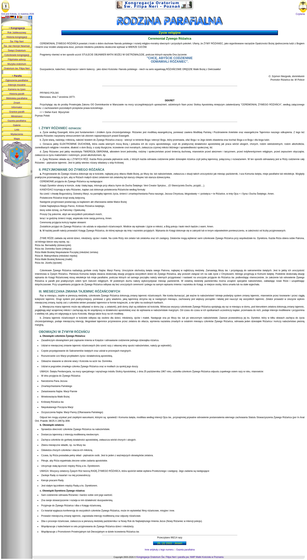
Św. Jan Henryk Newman (17, 46)
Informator (17, 107)
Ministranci (16, 116)
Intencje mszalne (17, 85)
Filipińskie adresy (17, 59)
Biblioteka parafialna (16, 98)
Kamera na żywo (16, 89)
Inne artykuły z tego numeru (159, 549)
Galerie (17, 125)
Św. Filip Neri (17, 41)
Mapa (17, 138)
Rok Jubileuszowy (16, 32)
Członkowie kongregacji (16, 55)
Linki (16, 129)
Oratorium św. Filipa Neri (16, 68)
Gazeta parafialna (185, 549)
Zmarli (16, 102)
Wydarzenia (17, 134)
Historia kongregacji (16, 37)
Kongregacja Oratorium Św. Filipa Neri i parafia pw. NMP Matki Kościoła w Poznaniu (180, 557)
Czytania (300, 14)
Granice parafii (16, 111)
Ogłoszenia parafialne (16, 80)
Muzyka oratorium (16, 64)
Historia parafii (16, 93)
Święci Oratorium (17, 50)
